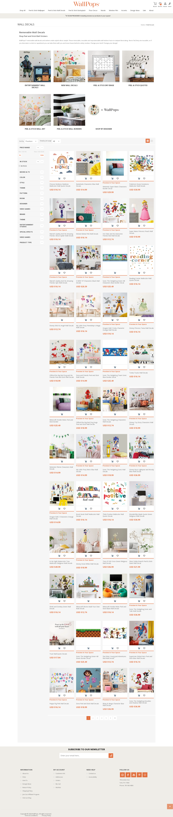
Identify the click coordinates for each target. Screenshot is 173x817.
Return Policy (27, 787)
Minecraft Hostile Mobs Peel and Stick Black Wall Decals (114, 608)
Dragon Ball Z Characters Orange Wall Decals (61, 518)
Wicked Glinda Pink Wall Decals (87, 234)
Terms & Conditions (31, 815)
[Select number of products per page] (56, 141)
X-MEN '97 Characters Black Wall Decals (88, 282)
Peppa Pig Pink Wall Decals (59, 704)
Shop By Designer (104, 129)
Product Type (26, 242)
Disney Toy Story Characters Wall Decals (141, 423)
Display (42, 141)
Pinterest (139, 774)
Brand (22, 214)
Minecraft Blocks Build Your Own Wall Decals (88, 608)
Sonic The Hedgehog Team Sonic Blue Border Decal (115, 376)
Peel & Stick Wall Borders (69, 129)
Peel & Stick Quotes (138, 85)
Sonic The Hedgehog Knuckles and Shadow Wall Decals (140, 702)
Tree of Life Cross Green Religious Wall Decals (115, 562)
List (152, 141)
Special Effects (26, 232)
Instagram (122, 774)
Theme (22, 188)
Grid (148, 141)
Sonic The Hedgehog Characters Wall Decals (114, 421)
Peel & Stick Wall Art (35, 129)
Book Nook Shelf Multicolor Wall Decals (87, 515)
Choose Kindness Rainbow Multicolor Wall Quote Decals (60, 185)
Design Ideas (27, 784)
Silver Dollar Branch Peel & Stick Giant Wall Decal (140, 562)
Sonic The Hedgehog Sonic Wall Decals (114, 471)
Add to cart (59, 178)
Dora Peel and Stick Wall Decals (87, 704)
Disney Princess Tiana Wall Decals (141, 328)
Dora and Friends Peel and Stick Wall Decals (87, 376)
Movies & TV (25, 172)
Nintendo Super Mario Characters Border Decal (115, 188)
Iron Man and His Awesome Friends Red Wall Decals (113, 235)
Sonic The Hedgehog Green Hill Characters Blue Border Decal (114, 282)
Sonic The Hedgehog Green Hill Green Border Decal (87, 657)
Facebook (128, 774)
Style (22, 183)
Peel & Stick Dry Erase (103, 85)
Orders (58, 780)
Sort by (21, 141)
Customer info (60, 773)
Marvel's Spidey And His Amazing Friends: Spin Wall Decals (61, 282)
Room (22, 198)
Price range (25, 147)
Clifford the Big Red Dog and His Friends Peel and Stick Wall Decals (62, 376)
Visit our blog (27, 798)
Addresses (59, 777)
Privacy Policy (46, 815)
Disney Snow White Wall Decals (87, 564)
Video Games (25, 209)
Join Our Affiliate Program (31, 794)
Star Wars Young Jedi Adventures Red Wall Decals (114, 657)
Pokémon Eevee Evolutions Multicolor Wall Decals (139, 185)
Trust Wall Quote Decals (58, 654)
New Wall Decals (69, 85)
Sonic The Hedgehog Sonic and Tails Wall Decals (140, 610)
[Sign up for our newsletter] (84, 755)
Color (22, 177)
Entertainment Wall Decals (35, 86)
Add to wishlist (64, 178)
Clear (38, 147)
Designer (23, 204)
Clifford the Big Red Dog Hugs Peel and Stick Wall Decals (87, 423)
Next (110, 718)
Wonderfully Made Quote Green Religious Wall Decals (140, 515)
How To (25, 780)
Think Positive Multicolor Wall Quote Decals (113, 515)
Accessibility (93, 777)
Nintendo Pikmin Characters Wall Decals (61, 468)
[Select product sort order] (31, 141)
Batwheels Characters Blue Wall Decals (87, 185)
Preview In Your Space (111, 183)
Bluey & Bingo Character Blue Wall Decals (113, 705)
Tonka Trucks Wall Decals (138, 373)
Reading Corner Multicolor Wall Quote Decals (140, 279)
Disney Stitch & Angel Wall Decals (62, 326)
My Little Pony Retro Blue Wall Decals (87, 471)
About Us (26, 773)
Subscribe (111, 755)
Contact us (92, 773)
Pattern (23, 193)
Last (115, 718)
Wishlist (58, 787)
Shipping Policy (28, 791)
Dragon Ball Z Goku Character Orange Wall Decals (113, 329)
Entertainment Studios (26, 226)
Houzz (144, 774)
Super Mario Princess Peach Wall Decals (141, 232)
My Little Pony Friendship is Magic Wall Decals (88, 326)
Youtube (133, 774)
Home (143, 25)
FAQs (24, 777)
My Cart (58, 784)
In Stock (23, 161)
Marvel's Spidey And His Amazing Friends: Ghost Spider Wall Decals (61, 235)
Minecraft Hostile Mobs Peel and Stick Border (61, 421)
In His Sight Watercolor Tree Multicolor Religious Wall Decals (61, 562)
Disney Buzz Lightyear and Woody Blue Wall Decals (141, 471)
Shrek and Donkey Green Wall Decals (60, 608)
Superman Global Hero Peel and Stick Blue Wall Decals (140, 657)
